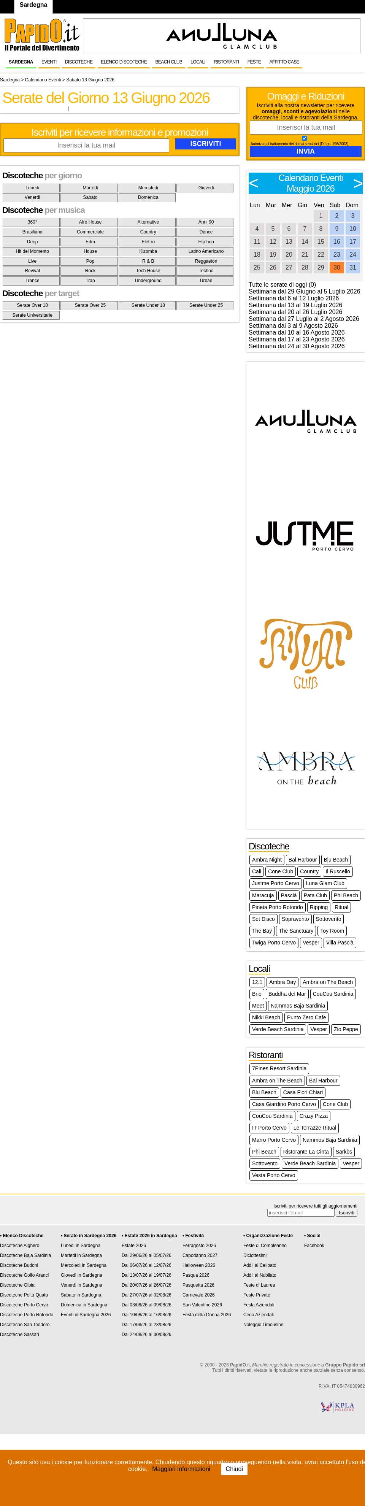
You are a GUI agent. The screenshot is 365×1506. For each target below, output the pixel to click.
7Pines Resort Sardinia (279, 1068)
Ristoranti (226, 62)
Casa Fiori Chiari (303, 1092)
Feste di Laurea (259, 1285)
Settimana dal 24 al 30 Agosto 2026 (297, 346)
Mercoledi (148, 187)
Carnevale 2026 (198, 1295)
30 (336, 267)
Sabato (90, 197)
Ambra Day (282, 982)
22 (320, 254)
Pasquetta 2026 (198, 1285)
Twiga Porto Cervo (274, 942)
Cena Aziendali (258, 1314)
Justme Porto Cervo (275, 883)
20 (289, 254)
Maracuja (263, 895)
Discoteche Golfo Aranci (24, 1275)
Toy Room (332, 931)
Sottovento (328, 919)
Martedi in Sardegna (81, 1255)
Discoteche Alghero (19, 1245)
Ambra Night (267, 860)
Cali (256, 871)
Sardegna (21, 62)
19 (273, 254)
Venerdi (32, 197)
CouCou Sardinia (333, 994)
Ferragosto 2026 (199, 1245)
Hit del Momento (32, 251)
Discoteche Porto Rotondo (26, 1314)
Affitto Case (284, 62)
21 (305, 254)
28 (305, 267)
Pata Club (315, 895)
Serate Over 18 (32, 305)
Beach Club (168, 62)
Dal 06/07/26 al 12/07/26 (146, 1265)
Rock (90, 270)
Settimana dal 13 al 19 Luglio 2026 (295, 305)
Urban (206, 280)
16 (336, 241)
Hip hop (206, 241)
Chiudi (234, 1469)
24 (352, 254)
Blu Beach (336, 860)
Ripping (319, 907)
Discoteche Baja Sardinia (25, 1255)
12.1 (257, 982)
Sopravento (295, 919)
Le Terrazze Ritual (315, 1128)
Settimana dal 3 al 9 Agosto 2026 (293, 325)
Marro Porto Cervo (274, 1140)
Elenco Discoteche (124, 62)
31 (352, 267)
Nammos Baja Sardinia (298, 1006)
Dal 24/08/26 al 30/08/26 (146, 1334)
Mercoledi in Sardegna (83, 1265)
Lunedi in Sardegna (80, 1245)
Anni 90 (206, 222)
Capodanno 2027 (199, 1255)
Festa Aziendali (258, 1305)
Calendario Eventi (43, 80)
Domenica (148, 197)
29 (320, 267)
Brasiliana (32, 232)
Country (148, 232)
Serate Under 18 (148, 305)
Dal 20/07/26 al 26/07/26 (146, 1285)
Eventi (49, 62)
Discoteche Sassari (19, 1334)
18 (257, 254)
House (90, 251)
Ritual (341, 907)
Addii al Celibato (259, 1265)
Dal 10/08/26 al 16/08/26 (146, 1314)
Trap (90, 280)
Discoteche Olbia (17, 1285)
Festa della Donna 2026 (206, 1314)
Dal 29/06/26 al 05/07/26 (146, 1255)
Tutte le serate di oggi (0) (282, 284)
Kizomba (148, 251)
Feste (254, 62)
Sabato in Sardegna (81, 1295)
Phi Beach (346, 895)
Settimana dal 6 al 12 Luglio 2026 (294, 298)
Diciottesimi (255, 1255)
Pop (90, 261)
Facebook (314, 1245)
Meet (258, 1006)
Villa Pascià (340, 942)
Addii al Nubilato (259, 1275)
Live (32, 261)
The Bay (262, 931)
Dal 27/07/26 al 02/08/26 (146, 1295)
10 (352, 228)
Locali (197, 62)
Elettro (148, 241)
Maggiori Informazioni (181, 1469)
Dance (206, 232)
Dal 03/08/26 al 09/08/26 (146, 1305)
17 (352, 241)
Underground (148, 280)
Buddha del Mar (287, 994)
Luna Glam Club (325, 883)
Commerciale (90, 232)
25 (257, 267)
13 (289, 241)
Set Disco (263, 919)
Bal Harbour (303, 860)
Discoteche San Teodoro (25, 1324)
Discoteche (79, 62)
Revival (32, 270)
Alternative (148, 222)
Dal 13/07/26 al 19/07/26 (146, 1275)
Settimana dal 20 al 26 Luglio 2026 (295, 312)
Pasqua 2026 (195, 1275)
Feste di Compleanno (265, 1245)
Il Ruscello (337, 871)
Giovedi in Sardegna (81, 1275)
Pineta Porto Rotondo (277, 907)
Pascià (289, 895)
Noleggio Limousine (263, 1324)
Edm (90, 241)
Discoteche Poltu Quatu (24, 1295)
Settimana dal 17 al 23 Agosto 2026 (297, 339)
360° (32, 222)
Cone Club (280, 871)
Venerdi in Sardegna (81, 1285)
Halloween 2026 (198, 1265)
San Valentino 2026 (202, 1305)
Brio (257, 994)
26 (273, 267)
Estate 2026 (134, 1245)
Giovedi (206, 187)
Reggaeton (206, 261)
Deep (32, 241)
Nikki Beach (266, 1017)
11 (257, 241)
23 (336, 254)
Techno (206, 270)
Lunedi (32, 187)
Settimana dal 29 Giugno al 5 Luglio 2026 (304, 291)
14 (305, 241)
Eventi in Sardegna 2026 (86, 1314)
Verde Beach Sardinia (277, 1029)
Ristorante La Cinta (306, 1152)
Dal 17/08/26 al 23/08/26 (146, 1324)
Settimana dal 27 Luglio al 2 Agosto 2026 (304, 319)
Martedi (90, 187)
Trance (32, 280)
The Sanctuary (296, 931)
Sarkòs (344, 1152)
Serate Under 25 (206, 305)
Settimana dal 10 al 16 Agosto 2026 (297, 332)
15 (320, 241)
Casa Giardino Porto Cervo (284, 1104)
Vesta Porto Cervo (273, 1175)
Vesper (311, 942)
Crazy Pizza (314, 1116)
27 (289, 267)
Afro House (90, 222)
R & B (148, 261)
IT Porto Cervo (269, 1128)
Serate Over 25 (90, 305)
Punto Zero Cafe (306, 1017)
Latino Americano (206, 251)
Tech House (148, 270)
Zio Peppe (346, 1029)
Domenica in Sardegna (84, 1305)
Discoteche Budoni (19, 1265)
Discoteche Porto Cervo (24, 1305)
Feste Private (256, 1295)
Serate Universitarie (32, 315)
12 (273, 241)
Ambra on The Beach (328, 982)
